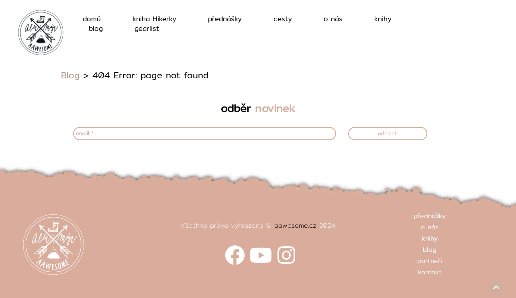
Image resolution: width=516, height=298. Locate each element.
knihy (383, 19)
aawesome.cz (295, 225)
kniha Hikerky (154, 19)
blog (96, 28)
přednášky (225, 19)
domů (92, 19)
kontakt (430, 272)
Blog (70, 75)
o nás (333, 19)
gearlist (147, 28)
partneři (429, 261)
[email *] (204, 134)
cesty (282, 19)
